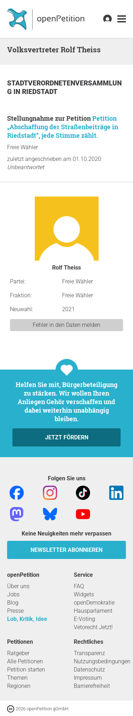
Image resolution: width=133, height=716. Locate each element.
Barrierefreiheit (92, 686)
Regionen (19, 686)
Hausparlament (93, 610)
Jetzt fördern (66, 437)
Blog (12, 602)
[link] (121, 19)
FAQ (79, 586)
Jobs (13, 594)
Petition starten (26, 669)
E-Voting (84, 619)
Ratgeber (18, 653)
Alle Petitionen (25, 661)
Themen (17, 677)
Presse (15, 610)
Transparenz (89, 653)
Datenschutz (89, 669)
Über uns (18, 586)
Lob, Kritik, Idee (27, 619)
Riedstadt (39, 92)
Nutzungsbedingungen (102, 661)
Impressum (88, 677)
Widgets (84, 594)
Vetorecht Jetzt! (93, 627)
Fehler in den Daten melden (66, 325)
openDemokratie (94, 602)
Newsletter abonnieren (66, 550)
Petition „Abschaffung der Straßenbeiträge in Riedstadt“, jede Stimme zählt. (62, 127)
